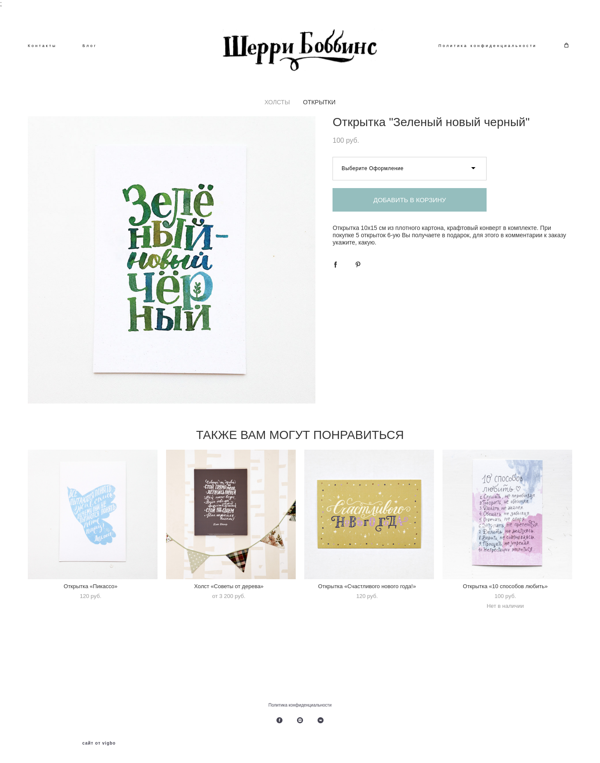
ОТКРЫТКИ (319, 103)
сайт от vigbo (99, 743)
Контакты (42, 46)
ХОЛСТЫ (277, 103)
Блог (90, 46)
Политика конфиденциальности (488, 46)
